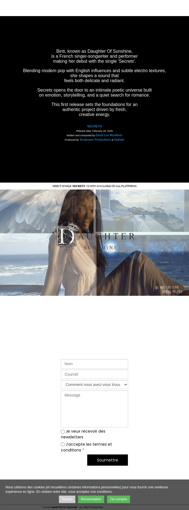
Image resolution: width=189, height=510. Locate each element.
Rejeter (67, 499)
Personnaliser (91, 499)
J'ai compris (118, 499)
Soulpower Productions (95, 139)
